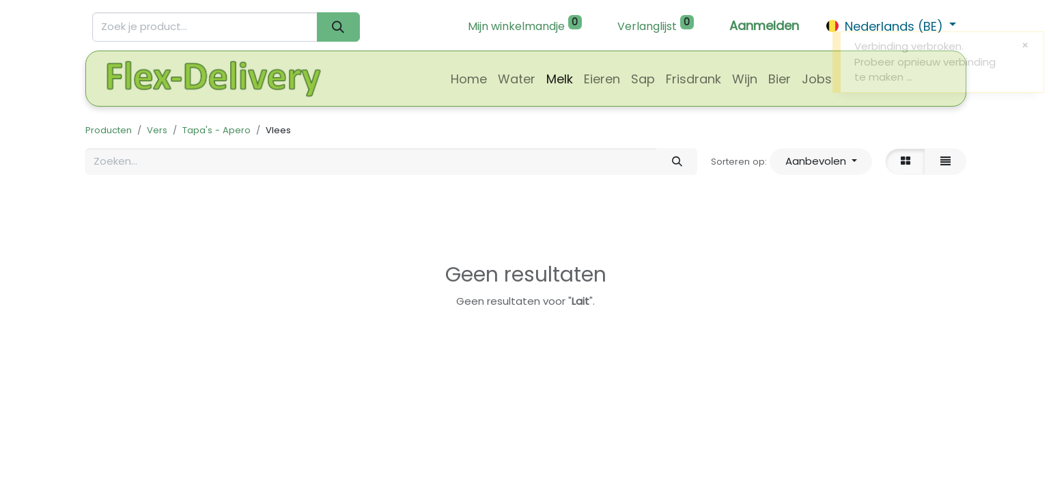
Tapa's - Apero (216, 130)
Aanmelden (764, 25)
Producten (108, 130)
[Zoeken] (338, 27)
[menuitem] (468, 79)
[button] (821, 161)
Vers (157, 130)
